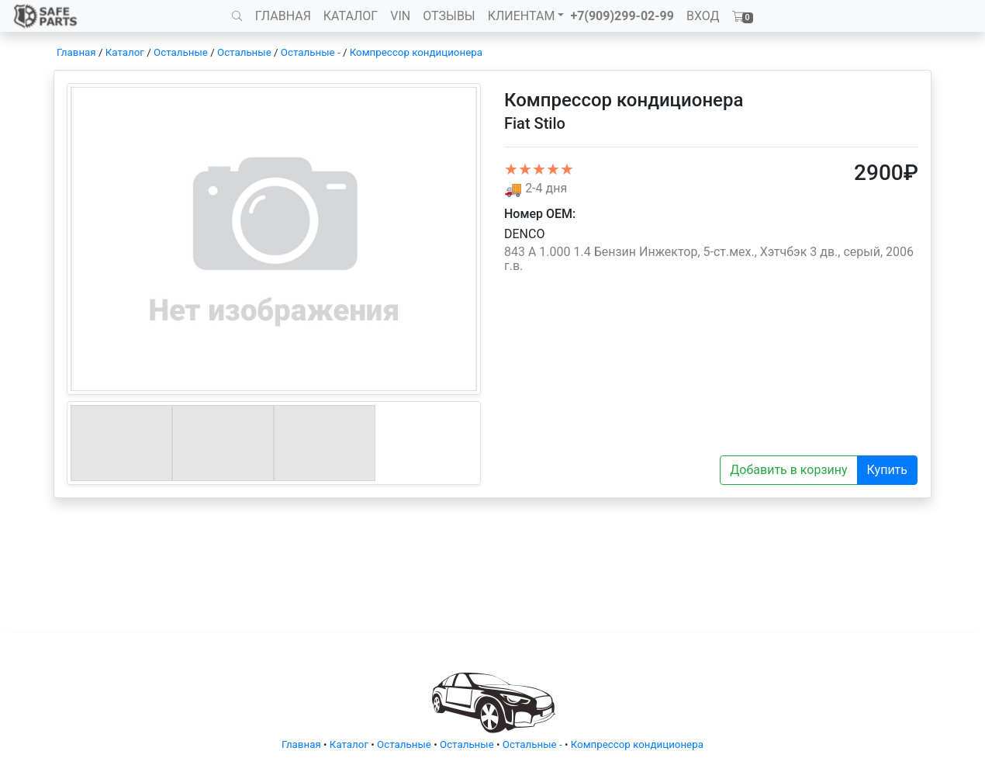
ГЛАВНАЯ (283, 16)
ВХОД (703, 16)
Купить (887, 469)
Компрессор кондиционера (416, 52)
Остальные (181, 52)
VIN (400, 16)
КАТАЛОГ (350, 16)
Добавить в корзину (788, 469)
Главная (76, 52)
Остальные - (312, 52)
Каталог (124, 52)
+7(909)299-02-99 (622, 16)
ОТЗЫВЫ (449, 16)
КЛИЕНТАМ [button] (521, 16)
